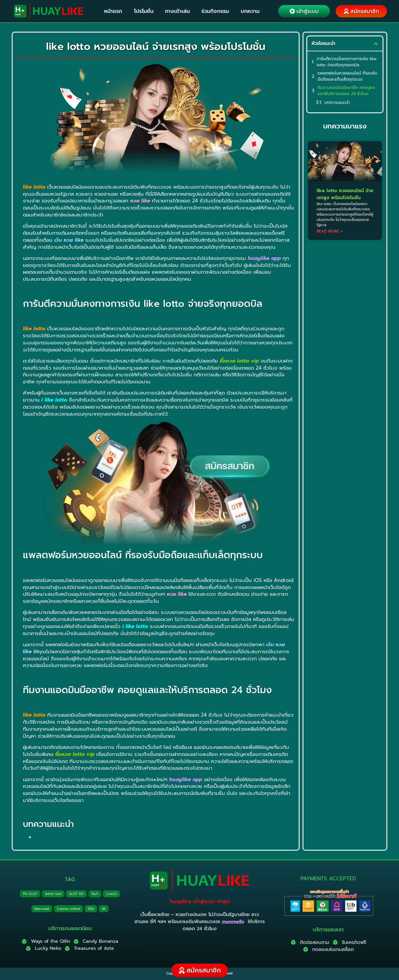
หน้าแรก (113, 11)
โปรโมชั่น (143, 11)
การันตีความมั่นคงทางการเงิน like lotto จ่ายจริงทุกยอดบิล (347, 62)
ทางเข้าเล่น (177, 11)
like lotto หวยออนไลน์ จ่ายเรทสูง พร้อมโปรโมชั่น (345, 194)
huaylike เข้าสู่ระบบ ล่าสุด (200, 901)
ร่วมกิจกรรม (215, 11)
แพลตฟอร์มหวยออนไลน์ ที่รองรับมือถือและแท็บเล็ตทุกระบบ (347, 76)
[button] (375, 43)
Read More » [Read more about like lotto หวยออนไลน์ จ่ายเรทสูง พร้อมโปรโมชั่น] (330, 231)
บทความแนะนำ (337, 102)
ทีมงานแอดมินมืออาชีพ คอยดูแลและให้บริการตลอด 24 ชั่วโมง (346, 90)
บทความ (250, 11)
